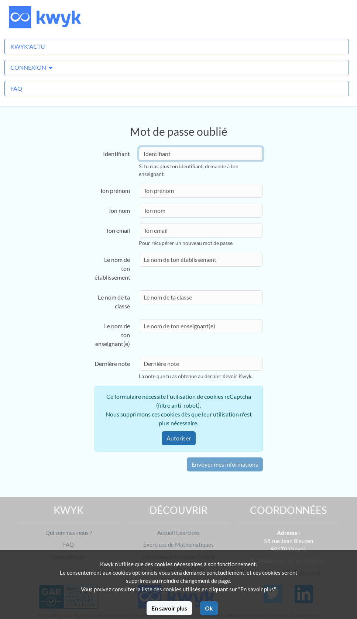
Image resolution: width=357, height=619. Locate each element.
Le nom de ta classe (114, 302)
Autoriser (179, 438)
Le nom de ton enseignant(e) (112, 334)
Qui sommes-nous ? (68, 532)
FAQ (16, 88)
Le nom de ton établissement (112, 268)
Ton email (118, 230)
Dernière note (112, 363)
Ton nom (119, 210)
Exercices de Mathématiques (178, 544)
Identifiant (116, 153)
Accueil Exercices (178, 532)
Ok (209, 608)
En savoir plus (169, 608)
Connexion (31, 67)
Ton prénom (115, 190)
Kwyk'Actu (27, 46)
